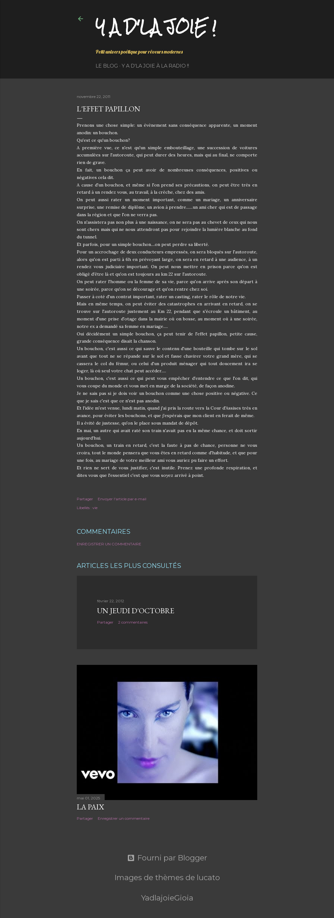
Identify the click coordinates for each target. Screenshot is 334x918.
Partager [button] (85, 499)
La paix (90, 807)
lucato (208, 877)
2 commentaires (133, 622)
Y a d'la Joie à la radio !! (155, 66)
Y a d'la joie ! (156, 26)
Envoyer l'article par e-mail (122, 499)
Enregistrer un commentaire (109, 544)
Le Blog (107, 66)
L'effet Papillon (108, 109)
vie (94, 507)
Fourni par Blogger (167, 858)
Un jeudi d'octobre (135, 610)
